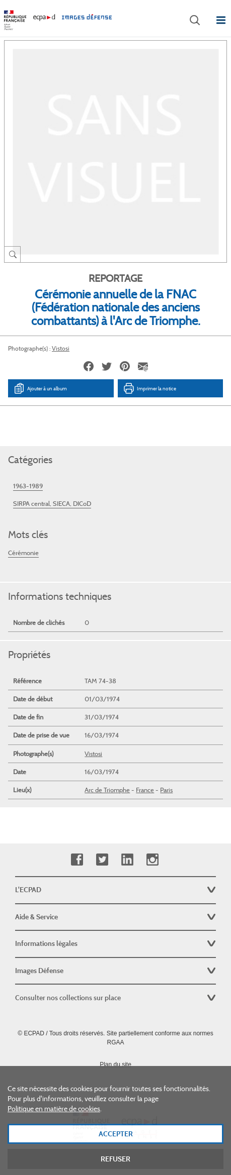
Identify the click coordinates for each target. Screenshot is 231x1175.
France (145, 790)
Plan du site (115, 1064)
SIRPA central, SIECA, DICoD (52, 503)
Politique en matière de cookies (54, 1123)
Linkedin (127, 859)
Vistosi (60, 348)
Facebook (76, 859)
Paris (166, 790)
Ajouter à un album (40, 388)
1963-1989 (28, 486)
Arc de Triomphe (107, 790)
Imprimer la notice (149, 388)
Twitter (102, 859)
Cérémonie (23, 553)
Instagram (152, 859)
